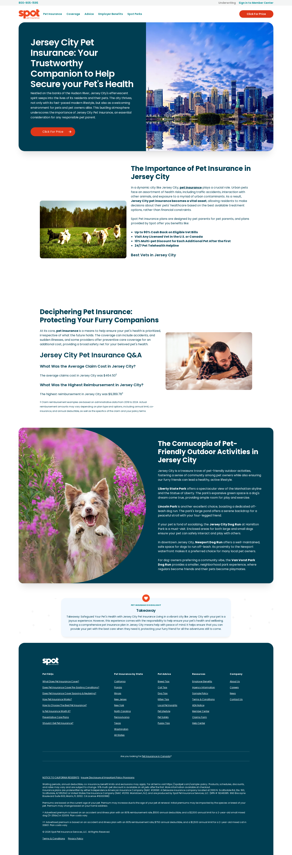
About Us (235, 681)
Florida (118, 687)
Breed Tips (163, 681)
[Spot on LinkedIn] (223, 661)
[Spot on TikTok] (229, 661)
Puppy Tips (164, 723)
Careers (234, 687)
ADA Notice (198, 705)
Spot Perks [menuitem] (134, 14)
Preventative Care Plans (55, 717)
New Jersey (120, 699)
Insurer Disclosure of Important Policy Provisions (107, 777)
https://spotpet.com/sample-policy (186, 784)
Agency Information (203, 687)
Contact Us (236, 699)
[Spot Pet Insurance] (50, 661)
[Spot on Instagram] (211, 661)
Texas (117, 723)
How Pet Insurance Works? (57, 699)
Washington (121, 729)
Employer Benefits (202, 681)
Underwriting (227, 3)
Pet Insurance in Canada (156, 756)
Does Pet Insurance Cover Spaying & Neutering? (69, 693)
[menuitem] (52, 14)
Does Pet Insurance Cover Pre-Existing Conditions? (70, 687)
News (233, 693)
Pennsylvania (121, 717)
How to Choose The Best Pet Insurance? (64, 705)
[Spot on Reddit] (241, 661)
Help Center (198, 723)
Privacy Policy (75, 838)
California (120, 681)
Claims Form (199, 717)
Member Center (200, 711)
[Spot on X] (235, 661)
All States (119, 735)
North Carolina (122, 711)
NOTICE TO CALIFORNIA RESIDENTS (60, 777)
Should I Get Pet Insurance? (57, 723)
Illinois (117, 693)
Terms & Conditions (203, 699)
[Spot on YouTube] (247, 661)
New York (119, 705)
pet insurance (191, 187)
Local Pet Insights (167, 705)
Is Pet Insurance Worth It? (56, 711)
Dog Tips (163, 693)
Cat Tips (162, 687)
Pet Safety (163, 717)
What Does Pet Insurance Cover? (60, 681)
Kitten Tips (163, 699)
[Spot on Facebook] (217, 661)
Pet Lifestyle (164, 711)
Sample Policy (200, 693)
